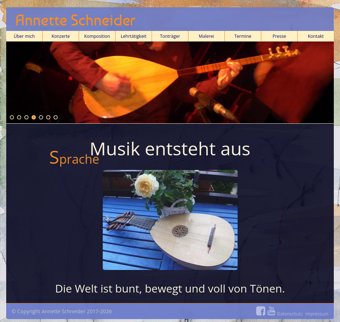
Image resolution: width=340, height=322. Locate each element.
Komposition (97, 37)
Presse (279, 36)
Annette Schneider (75, 20)
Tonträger (170, 36)
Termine (243, 37)
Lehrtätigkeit (133, 37)
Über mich (24, 37)
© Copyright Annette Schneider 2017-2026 (170, 312)
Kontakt (316, 37)
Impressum (316, 314)
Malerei (206, 36)
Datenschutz (290, 314)
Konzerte (60, 37)
